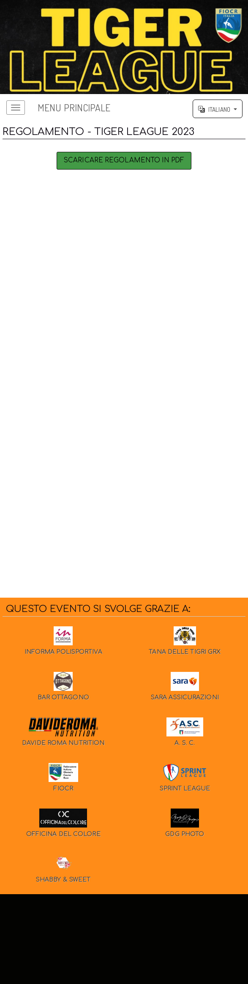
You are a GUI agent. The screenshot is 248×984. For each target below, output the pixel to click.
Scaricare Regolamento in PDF (124, 163)
